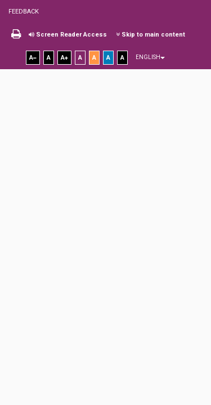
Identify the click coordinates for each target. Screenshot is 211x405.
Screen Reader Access (68, 34)
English (150, 57)
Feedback (23, 11)
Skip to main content (150, 34)
